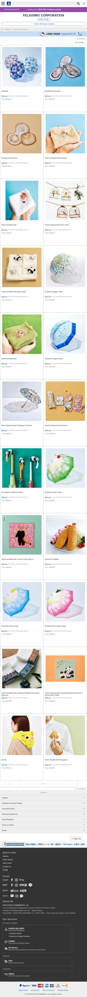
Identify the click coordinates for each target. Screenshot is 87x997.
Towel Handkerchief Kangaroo (56, 760)
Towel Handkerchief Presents (56, 425)
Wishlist (6, 856)
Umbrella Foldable (52, 559)
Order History (8, 860)
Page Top (77, 839)
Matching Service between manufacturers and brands (27, 949)
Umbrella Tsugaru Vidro (54, 292)
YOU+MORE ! (50, 233)
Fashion (8, 29)
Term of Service (49, 990)
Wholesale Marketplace (16, 929)
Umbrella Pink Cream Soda (55, 626)
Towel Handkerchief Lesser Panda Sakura (17, 559)
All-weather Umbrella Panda (12, 492)
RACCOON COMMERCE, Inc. (16, 905)
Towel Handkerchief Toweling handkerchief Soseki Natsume (20, 694)
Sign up (4, 96)
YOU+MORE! (6, 99)
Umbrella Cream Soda (53, 492)
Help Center (7, 863)
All (2, 29)
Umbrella (4, 91)
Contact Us (7, 867)
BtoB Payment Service (16, 962)
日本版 (5, 870)
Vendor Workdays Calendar (44, 24)
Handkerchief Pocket (53, 91)
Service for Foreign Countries (19, 936)
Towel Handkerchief (8, 225)
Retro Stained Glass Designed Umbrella (16, 425)
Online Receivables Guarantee (19, 975)
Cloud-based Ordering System (18, 942)
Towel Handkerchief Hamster (56, 158)
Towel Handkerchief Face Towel (57, 225)
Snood (3, 760)
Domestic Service (15, 933)
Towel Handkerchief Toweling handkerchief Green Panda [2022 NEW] (63, 694)
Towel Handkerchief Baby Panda (13, 292)
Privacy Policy (63, 990)
